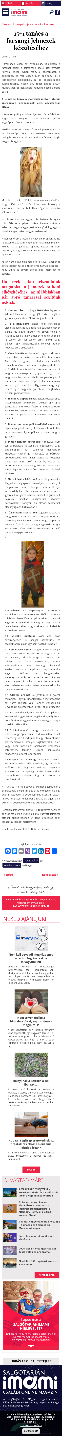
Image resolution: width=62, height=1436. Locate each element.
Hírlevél (9, 3)
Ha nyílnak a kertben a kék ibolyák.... (31, 1080)
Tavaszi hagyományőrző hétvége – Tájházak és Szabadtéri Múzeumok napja (39, 1221)
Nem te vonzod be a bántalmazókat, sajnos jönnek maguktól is (31, 1019)
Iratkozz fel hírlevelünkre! (31, 904)
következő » (51, 873)
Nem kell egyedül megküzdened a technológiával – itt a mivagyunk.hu (31, 956)
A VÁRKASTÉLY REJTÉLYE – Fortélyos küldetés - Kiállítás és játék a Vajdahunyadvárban (38, 1189)
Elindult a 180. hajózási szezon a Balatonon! (38, 1259)
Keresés (51, 12)
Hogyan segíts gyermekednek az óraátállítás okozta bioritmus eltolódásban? (31, 1141)
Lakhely (48, 3)
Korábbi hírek (47, 1271)
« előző (7, 873)
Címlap (5, 24)
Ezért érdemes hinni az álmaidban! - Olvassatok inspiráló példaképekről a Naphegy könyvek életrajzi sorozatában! (35, 1205)
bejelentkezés (12, 864)
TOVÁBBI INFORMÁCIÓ (31, 1425)
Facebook (57, 12)
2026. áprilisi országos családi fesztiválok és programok (37, 1246)
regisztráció (31, 860)
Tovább (31, 1166)
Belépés (29, 3)
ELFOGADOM (31, 1431)
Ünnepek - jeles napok (24, 24)
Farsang (44, 24)
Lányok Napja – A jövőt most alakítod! (37, 1234)
